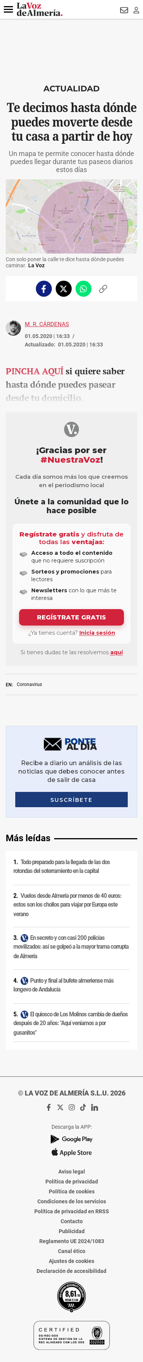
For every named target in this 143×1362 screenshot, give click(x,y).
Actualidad (71, 88)
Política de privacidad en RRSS (71, 1211)
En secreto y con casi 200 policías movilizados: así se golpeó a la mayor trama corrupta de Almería (71, 947)
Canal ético (71, 1251)
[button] (8, 9)
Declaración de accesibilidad (71, 1271)
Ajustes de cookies (71, 1261)
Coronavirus (29, 684)
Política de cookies (72, 1191)
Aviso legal (71, 1172)
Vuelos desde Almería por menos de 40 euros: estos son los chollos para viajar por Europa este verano (67, 905)
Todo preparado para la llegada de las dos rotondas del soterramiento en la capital (61, 866)
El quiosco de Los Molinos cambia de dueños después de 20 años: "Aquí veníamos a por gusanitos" (70, 1023)
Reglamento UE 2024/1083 (71, 1241)
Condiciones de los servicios (71, 1201)
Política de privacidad (71, 1181)
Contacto (72, 1221)
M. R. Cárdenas (47, 324)
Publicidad (72, 1231)
